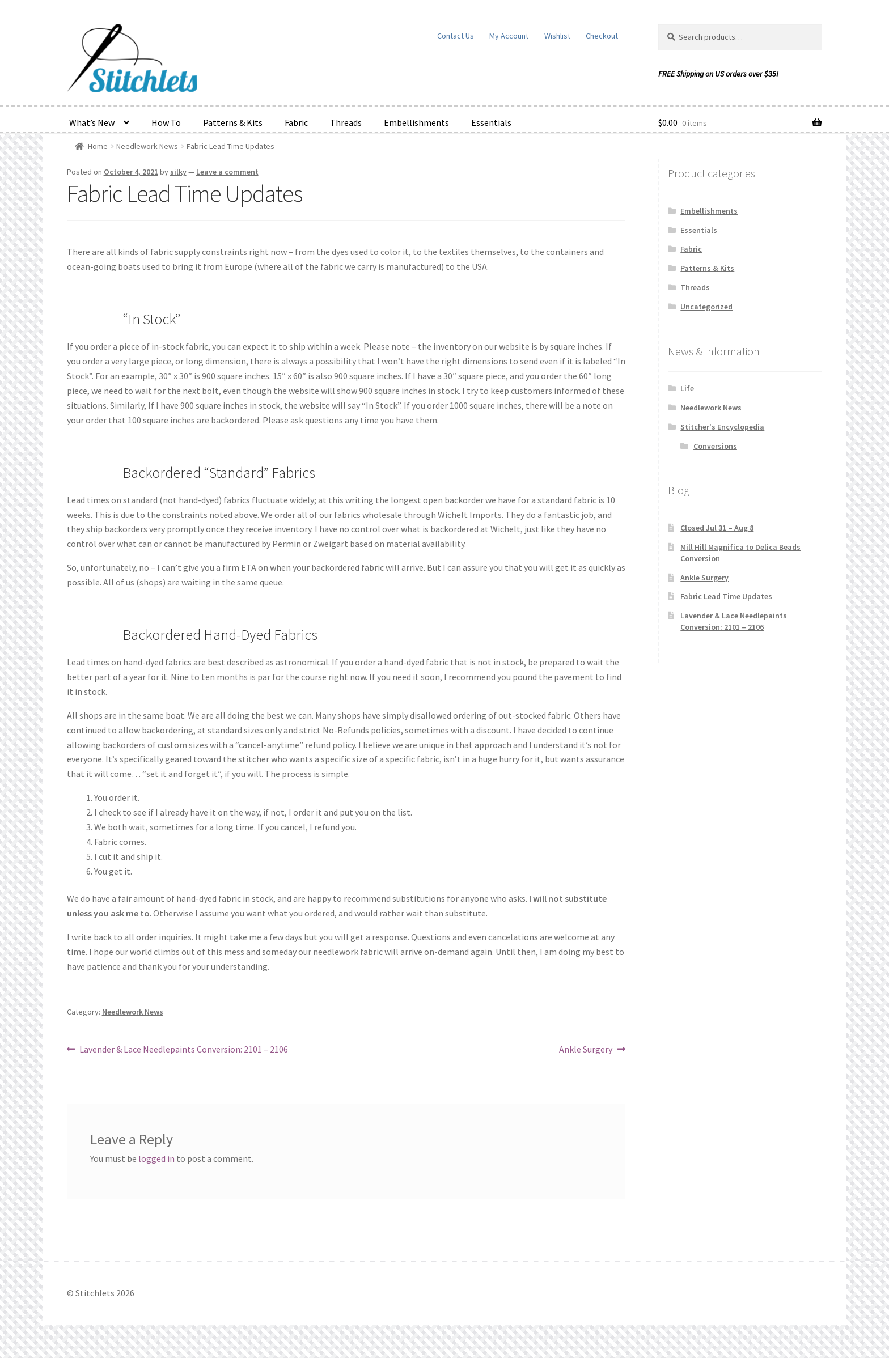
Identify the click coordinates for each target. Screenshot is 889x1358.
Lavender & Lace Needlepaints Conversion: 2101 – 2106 (183, 1049)
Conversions (715, 446)
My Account (508, 36)
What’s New (92, 122)
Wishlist (557, 36)
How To (166, 122)
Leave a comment (227, 172)
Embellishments (416, 122)
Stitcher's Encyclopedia (722, 427)
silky (178, 172)
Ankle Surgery (585, 1049)
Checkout (602, 36)
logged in (156, 1158)
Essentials (491, 122)
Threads (346, 122)
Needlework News (147, 146)
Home (98, 146)
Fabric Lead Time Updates (726, 596)
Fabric (296, 122)
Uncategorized (706, 307)
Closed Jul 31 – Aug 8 (716, 528)
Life (687, 388)
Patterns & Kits (233, 122)
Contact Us (455, 36)
